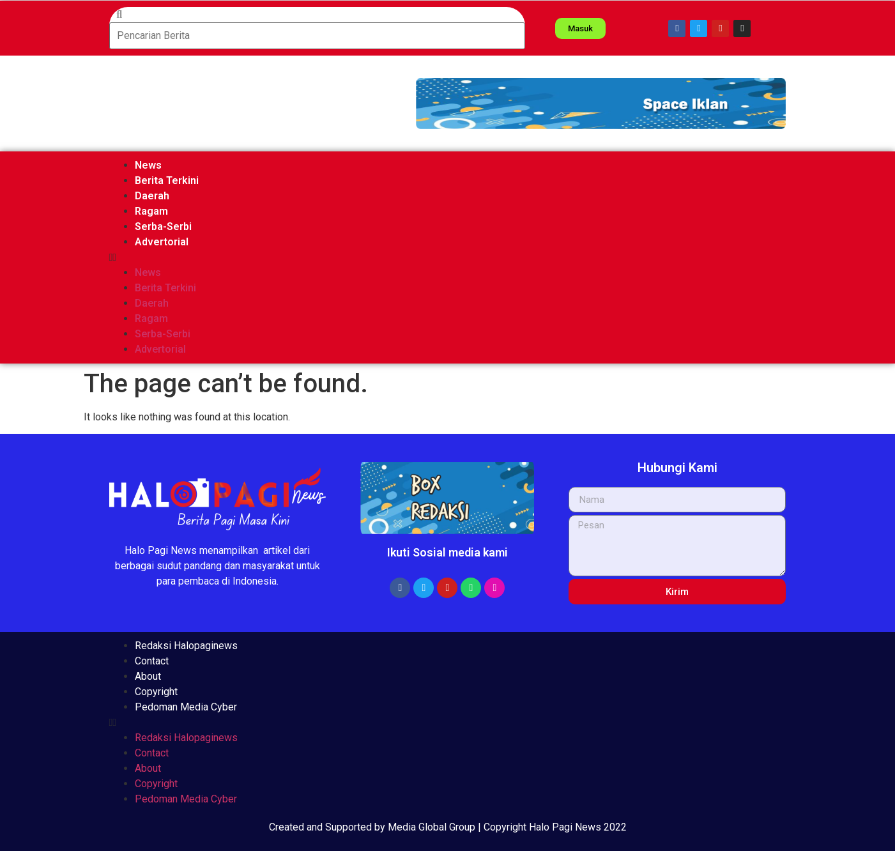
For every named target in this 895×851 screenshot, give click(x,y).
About (148, 676)
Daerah (152, 196)
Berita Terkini (167, 180)
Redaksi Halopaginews (186, 646)
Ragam (151, 211)
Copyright (156, 692)
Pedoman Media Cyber (186, 707)
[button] (601, 103)
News (148, 165)
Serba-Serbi (163, 226)
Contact (152, 661)
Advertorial (161, 242)
